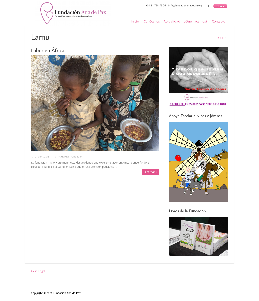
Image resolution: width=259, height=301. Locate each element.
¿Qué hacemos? (195, 21)
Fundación (76, 156)
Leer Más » (150, 172)
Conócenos (152, 21)
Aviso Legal (38, 271)
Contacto (218, 21)
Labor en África (47, 50)
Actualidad (172, 21)
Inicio (135, 21)
